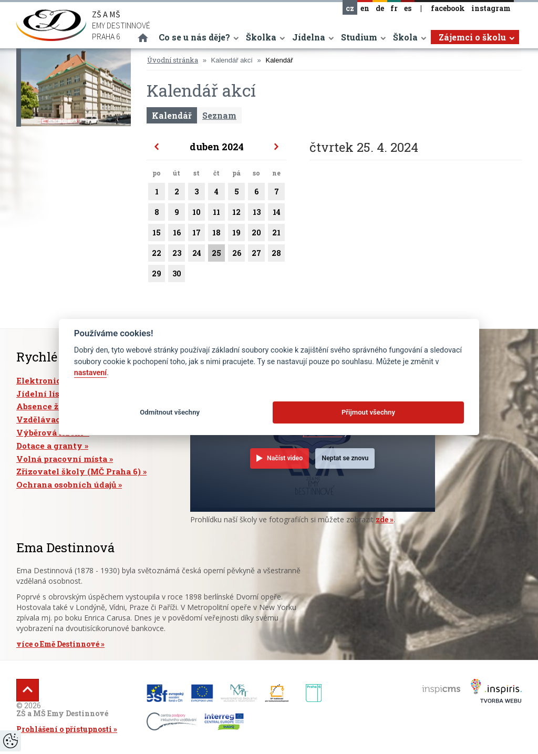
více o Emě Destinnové (57, 644)
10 (196, 214)
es (407, 8)
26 (236, 255)
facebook (448, 8)
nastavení (90, 372)
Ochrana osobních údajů (66, 484)
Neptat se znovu (345, 458)
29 (156, 275)
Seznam (219, 115)
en (364, 8)
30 (176, 275)
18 (216, 234)
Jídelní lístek (45, 393)
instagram (491, 8)
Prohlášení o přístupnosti (64, 729)
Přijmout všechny (368, 412)
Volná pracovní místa (61, 458)
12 (236, 214)
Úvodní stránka (172, 60)
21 (276, 234)
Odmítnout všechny (170, 412)
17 (196, 234)
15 (156, 234)
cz (350, 8)
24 (196, 255)
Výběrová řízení (50, 432)
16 (176, 234)
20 (256, 234)
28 (276, 255)
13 (256, 214)
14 (276, 214)
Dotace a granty (49, 445)
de (380, 8)
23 (176, 255)
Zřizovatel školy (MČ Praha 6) (78, 471)
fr (394, 8)
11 (216, 214)
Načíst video (285, 458)
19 (236, 234)
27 (256, 255)
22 (156, 255)
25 (216, 255)
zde (382, 519)
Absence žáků (45, 406)
